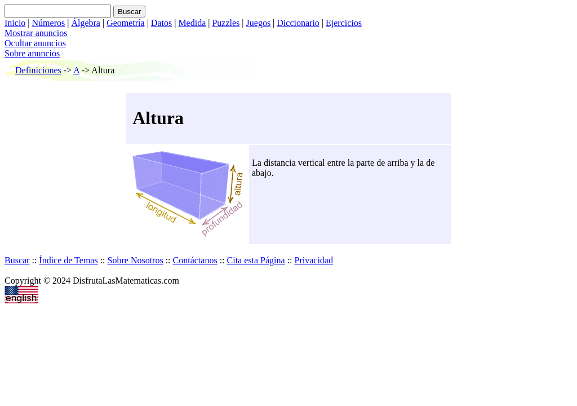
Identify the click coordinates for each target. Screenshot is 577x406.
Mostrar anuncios (36, 33)
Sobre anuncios (32, 53)
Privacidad (314, 260)
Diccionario (298, 23)
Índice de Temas (68, 260)
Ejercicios (344, 23)
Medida (192, 23)
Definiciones (38, 70)
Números (48, 23)
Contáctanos (195, 260)
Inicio (15, 23)
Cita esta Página (256, 260)
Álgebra (85, 23)
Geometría (125, 23)
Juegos (258, 23)
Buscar (17, 260)
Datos (161, 23)
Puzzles (225, 23)
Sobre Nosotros (135, 260)
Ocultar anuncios (35, 43)
